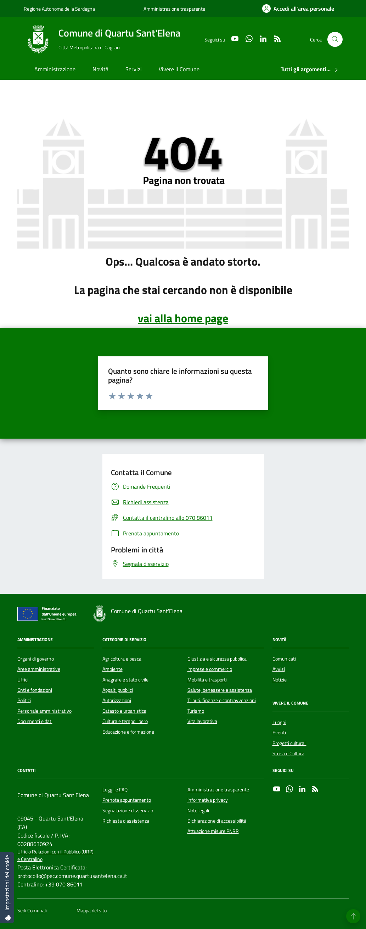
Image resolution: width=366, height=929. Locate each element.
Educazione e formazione (128, 732)
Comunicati (284, 659)
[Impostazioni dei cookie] (7, 887)
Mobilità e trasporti (207, 680)
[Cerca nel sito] (335, 39)
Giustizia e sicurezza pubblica (217, 659)
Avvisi (278, 669)
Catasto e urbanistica (124, 711)
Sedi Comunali (32, 910)
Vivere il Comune (179, 69)
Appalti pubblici (117, 690)
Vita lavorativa (202, 721)
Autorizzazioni (116, 700)
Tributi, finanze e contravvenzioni (221, 700)
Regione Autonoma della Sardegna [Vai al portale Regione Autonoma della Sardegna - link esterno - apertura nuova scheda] (59, 8)
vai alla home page (183, 318)
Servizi (133, 69)
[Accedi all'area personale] (298, 8)
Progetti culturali (289, 743)
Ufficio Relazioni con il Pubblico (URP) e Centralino (55, 855)
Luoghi (279, 722)
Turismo (195, 711)
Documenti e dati (34, 721)
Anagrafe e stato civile (125, 680)
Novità (100, 69)
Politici (24, 700)
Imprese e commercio (209, 669)
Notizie (279, 680)
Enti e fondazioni (34, 690)
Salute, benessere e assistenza (219, 690)
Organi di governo (35, 659)
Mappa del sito (92, 910)
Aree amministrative (38, 669)
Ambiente (112, 669)
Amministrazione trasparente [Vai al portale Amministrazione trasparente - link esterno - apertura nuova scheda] (174, 8)
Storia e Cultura (288, 753)
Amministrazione (54, 69)
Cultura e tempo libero (125, 721)
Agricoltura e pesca (121, 659)
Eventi (279, 732)
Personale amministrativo (44, 711)
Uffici (22, 680)
